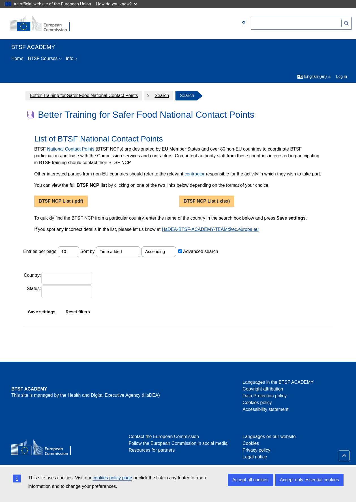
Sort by (87, 251)
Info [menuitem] (70, 58)
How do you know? (117, 3)
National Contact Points (70, 149)
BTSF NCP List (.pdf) (61, 201)
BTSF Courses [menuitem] (43, 58)
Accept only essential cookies (309, 479)
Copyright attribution (263, 389)
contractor (195, 173)
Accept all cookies (250, 479)
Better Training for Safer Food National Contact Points (84, 95)
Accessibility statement (265, 409)
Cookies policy (257, 402)
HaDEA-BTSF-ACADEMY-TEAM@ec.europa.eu (210, 229)
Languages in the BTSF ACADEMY (278, 382)
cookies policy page (112, 477)
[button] (244, 23)
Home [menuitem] (17, 58)
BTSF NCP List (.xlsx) (207, 201)
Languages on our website (269, 436)
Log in (341, 76)
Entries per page (39, 251)
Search (162, 95)
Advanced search (200, 251)
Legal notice (255, 456)
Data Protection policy (265, 395)
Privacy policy (256, 450)
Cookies (251, 443)
